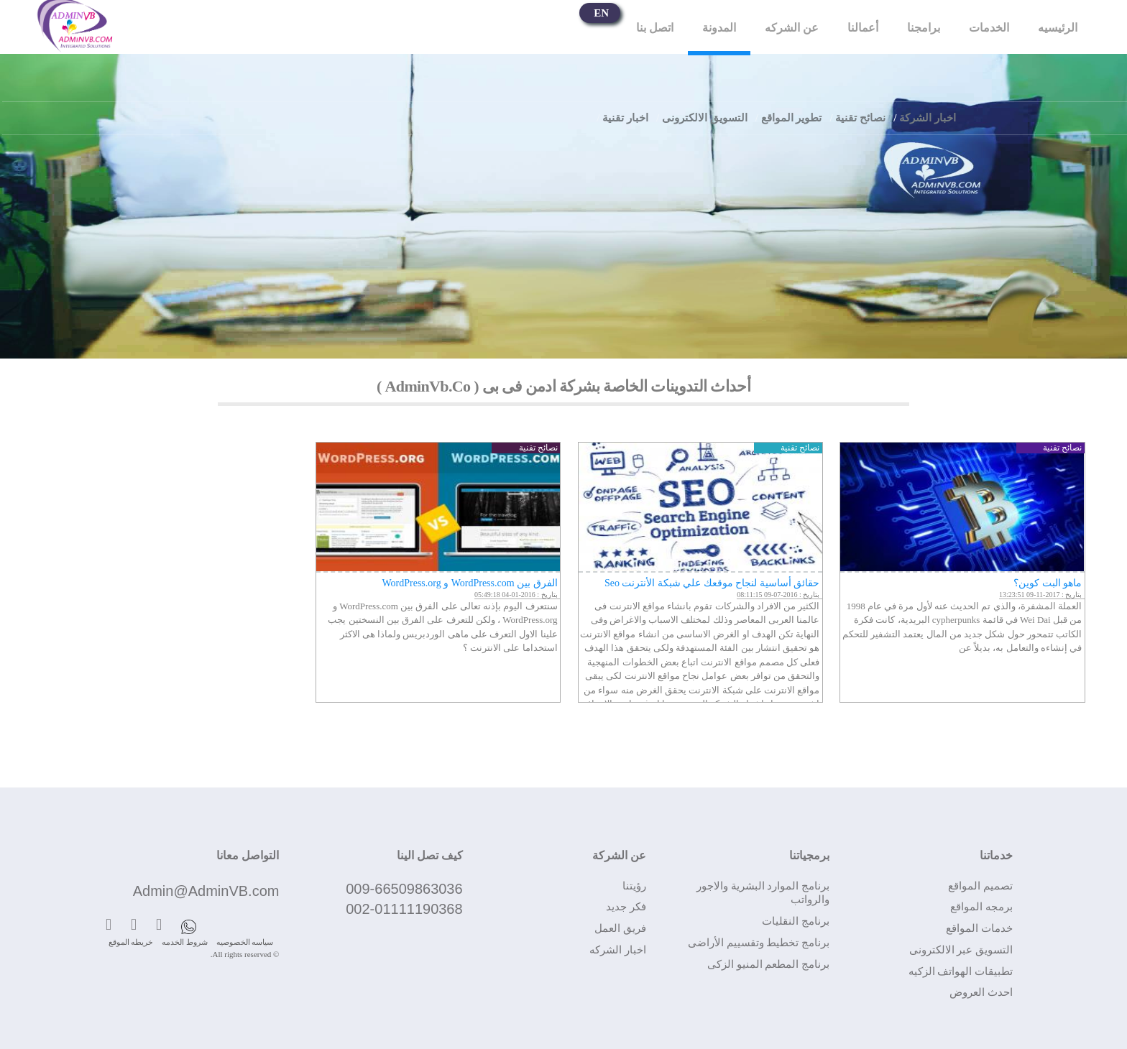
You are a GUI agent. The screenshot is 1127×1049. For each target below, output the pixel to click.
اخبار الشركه (617, 950)
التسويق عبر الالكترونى (961, 950)
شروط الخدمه (185, 942)
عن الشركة (619, 855)
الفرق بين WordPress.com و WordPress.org (469, 583)
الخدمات (989, 28)
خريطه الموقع (131, 942)
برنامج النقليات (795, 921)
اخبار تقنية (625, 118)
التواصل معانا (247, 855)
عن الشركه (792, 28)
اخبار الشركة (927, 118)
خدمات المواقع (979, 928)
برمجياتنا (809, 855)
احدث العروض (981, 992)
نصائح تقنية (860, 118)
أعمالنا (862, 28)
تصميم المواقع (980, 886)
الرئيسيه (1057, 28)
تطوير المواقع (791, 118)
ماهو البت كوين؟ (1047, 583)
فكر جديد (626, 906)
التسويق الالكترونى (705, 118)
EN (601, 13)
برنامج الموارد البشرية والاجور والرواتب (762, 893)
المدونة (719, 28)
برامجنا (923, 28)
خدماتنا (996, 855)
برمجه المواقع (981, 906)
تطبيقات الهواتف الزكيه (960, 971)
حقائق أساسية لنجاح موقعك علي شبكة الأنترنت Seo (712, 583)
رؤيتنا (634, 886)
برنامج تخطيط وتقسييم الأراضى (758, 942)
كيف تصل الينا (430, 855)
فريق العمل (620, 928)
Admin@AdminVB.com (206, 891)
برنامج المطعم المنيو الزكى (768, 964)
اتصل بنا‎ (654, 28)
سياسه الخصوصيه (245, 942)
